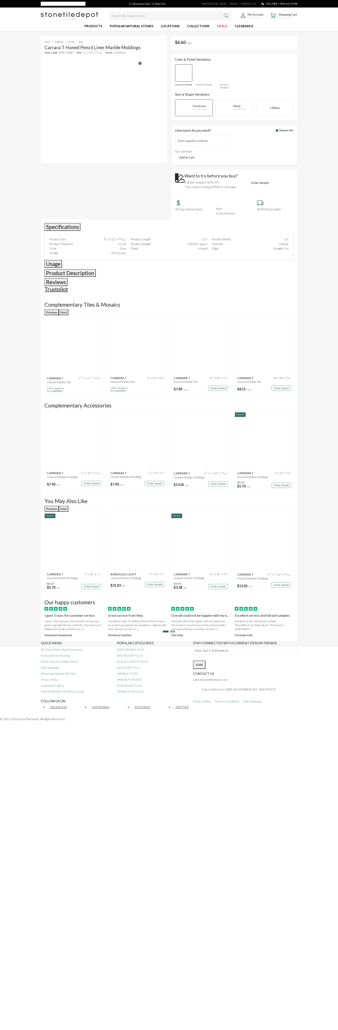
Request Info (284, 130)
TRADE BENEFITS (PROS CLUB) (62, 691)
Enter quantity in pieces (193, 140)
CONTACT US (247, 3)
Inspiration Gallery (52, 685)
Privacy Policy (50, 679)
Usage (53, 264)
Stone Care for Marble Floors (59, 661)
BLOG (223, 3)
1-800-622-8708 (287, 3)
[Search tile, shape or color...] (170, 15)
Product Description (70, 273)
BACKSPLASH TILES (131, 649)
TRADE (233, 3)
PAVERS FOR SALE (129, 679)
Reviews (56, 282)
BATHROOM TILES (130, 655)
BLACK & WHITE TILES (132, 661)
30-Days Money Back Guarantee (62, 649)
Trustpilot (56, 289)
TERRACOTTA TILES (130, 691)
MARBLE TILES (127, 673)
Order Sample (260, 182)
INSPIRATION (209, 3)
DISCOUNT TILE (128, 667)
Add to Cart (187, 157)
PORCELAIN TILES (129, 685)
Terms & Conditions (227, 701)
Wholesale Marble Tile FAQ (58, 673)
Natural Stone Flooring (55, 655)
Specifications (62, 227)
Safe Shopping (50, 667)
